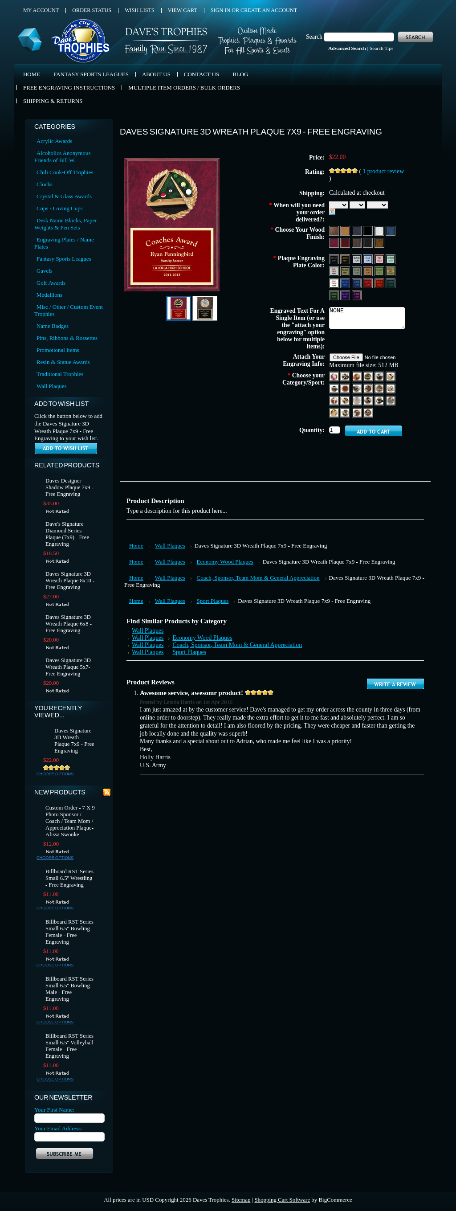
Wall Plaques (51, 386)
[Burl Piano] (379, 242)
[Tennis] (334, 412)
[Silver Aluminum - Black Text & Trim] (357, 258)
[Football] (357, 388)
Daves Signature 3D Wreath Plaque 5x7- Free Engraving (68, 667)
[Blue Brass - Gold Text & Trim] (357, 282)
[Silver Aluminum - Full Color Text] (334, 270)
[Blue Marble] (390, 230)
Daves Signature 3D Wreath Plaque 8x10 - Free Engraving (69, 580)
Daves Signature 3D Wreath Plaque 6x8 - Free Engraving (68, 624)
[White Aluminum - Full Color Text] (334, 282)
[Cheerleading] (390, 375)
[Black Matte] (368, 230)
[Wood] (334, 230)
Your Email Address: (58, 1128)
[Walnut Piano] (357, 242)
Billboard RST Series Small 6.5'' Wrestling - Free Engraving (69, 878)
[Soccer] (380, 400)
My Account (41, 10)
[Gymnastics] (380, 388)
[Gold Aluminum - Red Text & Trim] (368, 270)
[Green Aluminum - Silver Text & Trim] (390, 282)
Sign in (220, 10)
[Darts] (345, 388)
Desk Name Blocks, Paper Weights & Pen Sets (65, 224)
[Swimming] (390, 400)
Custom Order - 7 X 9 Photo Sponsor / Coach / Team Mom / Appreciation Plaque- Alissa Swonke (70, 821)
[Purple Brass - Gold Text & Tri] (357, 294)
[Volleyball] (357, 412)
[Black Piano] (368, 242)
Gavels (45, 270)
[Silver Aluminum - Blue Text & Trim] (368, 258)
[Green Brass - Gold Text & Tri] (334, 294)
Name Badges (53, 326)
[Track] (345, 412)
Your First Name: (54, 1109)
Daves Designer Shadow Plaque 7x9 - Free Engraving (69, 487)
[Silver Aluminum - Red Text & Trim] (380, 258)
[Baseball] (345, 375)
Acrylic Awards (54, 141)
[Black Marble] (357, 230)
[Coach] (334, 388)
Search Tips (381, 48)
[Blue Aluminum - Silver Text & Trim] (345, 282)
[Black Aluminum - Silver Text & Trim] (334, 258)
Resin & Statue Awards (63, 362)
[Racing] (368, 400)
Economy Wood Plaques (225, 561)
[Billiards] (368, 375)
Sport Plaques (213, 600)
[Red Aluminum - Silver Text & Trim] (368, 282)
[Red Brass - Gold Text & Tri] (380, 282)
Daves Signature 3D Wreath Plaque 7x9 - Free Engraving (74, 741)
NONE (367, 318)
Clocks (45, 184)
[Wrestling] (368, 412)
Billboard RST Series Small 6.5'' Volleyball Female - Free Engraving (69, 1046)
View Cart (182, 10)
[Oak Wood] (345, 230)
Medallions (49, 294)
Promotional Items (58, 350)
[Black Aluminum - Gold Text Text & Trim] (345, 258)
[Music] (357, 400)
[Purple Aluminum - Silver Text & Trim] (345, 294)
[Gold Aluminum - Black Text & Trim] (345, 270)
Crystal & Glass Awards (64, 196)
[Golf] (368, 388)
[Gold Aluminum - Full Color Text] (390, 270)
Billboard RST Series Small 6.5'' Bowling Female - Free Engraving (69, 932)
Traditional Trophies (60, 374)
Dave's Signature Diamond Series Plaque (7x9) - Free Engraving (67, 534)
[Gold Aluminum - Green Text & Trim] (380, 270)
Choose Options (55, 774)
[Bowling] (380, 375)
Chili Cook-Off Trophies (65, 172)
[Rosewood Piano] (345, 242)
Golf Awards (51, 282)
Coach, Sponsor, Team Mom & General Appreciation (258, 577)
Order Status (91, 10)
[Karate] (334, 400)
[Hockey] (390, 388)
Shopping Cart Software (282, 1199)
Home (136, 545)
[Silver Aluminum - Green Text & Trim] (390, 258)
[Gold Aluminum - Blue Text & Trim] (357, 270)
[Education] (345, 400)
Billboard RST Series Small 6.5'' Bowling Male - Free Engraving (69, 989)
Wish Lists (140, 10)
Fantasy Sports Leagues (64, 258)
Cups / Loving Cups (60, 208)
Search (314, 36)
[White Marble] (380, 230)
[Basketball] (357, 375)
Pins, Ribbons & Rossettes (67, 338)
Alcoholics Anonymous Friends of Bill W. (62, 157)
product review (383, 171)
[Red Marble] (334, 242)
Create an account (268, 10)
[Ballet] (334, 375)
